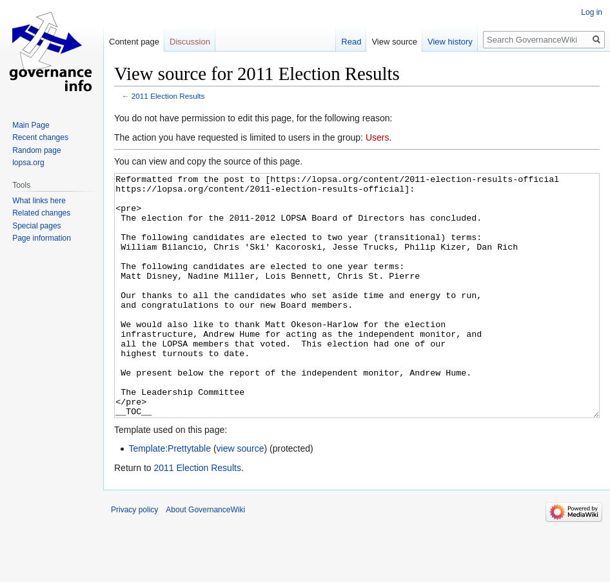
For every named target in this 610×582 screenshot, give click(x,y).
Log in (591, 12)
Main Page (30, 125)
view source (240, 497)
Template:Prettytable (169, 497)
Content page (134, 41)
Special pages (36, 225)
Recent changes (40, 137)
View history (450, 41)
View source (394, 41)
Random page (36, 150)
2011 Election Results (168, 96)
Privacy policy (134, 558)
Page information (41, 238)
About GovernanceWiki (205, 558)
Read (351, 41)
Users (377, 137)
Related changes (41, 212)
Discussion (190, 41)
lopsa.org (28, 162)
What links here (39, 200)
